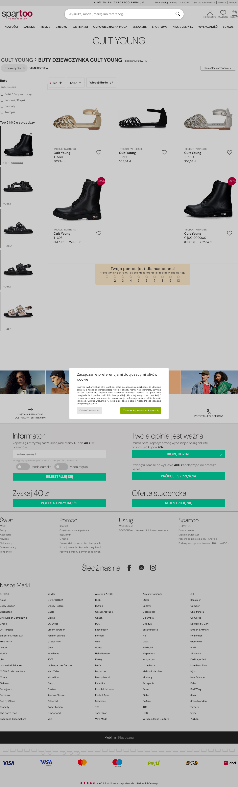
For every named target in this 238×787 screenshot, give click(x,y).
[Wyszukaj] (178, 14)
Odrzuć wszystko (90, 410)
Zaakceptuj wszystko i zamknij (141, 410)
